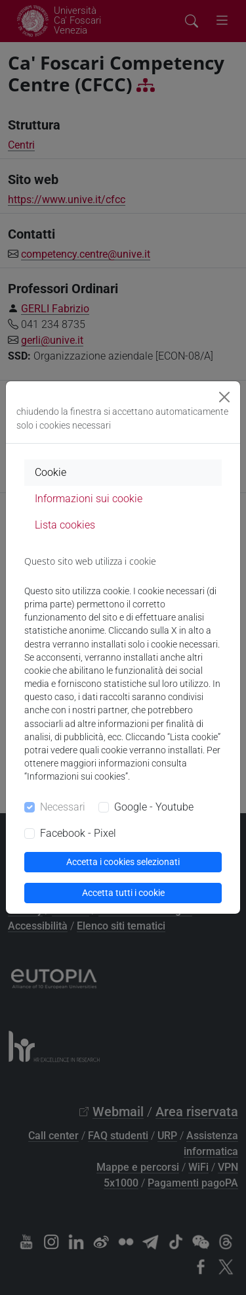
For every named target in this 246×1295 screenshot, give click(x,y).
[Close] (224, 397)
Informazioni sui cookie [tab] (88, 498)
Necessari (62, 807)
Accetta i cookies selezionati (123, 862)
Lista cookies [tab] (65, 525)
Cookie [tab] (50, 472)
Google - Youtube (154, 807)
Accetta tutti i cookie (123, 892)
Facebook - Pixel (78, 833)
